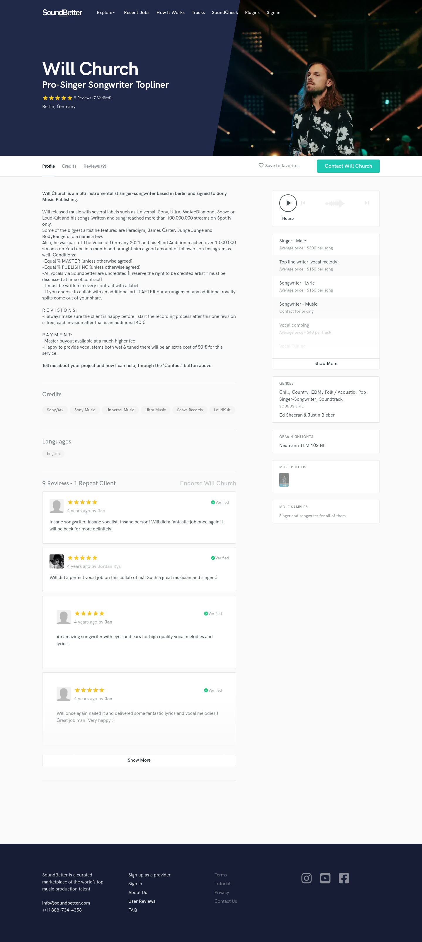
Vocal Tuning (292, 346)
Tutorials (223, 884)
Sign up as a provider (149, 875)
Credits (69, 166)
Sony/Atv (55, 409)
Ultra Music (155, 409)
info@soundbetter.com (66, 903)
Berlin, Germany (59, 106)
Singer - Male (292, 241)
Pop (362, 392)
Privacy (222, 892)
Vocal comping (294, 325)
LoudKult (222, 409)
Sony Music (84, 409)
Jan (101, 511)
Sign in (273, 13)
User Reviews (141, 901)
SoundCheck (225, 13)
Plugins (252, 13)
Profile (48, 166)
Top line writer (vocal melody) (308, 262)
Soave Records (190, 409)
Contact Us (226, 901)
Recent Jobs (136, 13)
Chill (284, 392)
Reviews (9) (95, 166)
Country (300, 392)
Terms (221, 875)
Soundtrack (331, 399)
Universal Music (120, 409)
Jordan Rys (109, 566)
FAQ (132, 910)
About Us (137, 892)
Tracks (198, 13)
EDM (316, 392)
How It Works (170, 13)
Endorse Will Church (208, 483)
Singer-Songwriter (297, 399)
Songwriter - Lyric (297, 283)
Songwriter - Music (298, 304)
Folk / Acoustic (340, 392)
